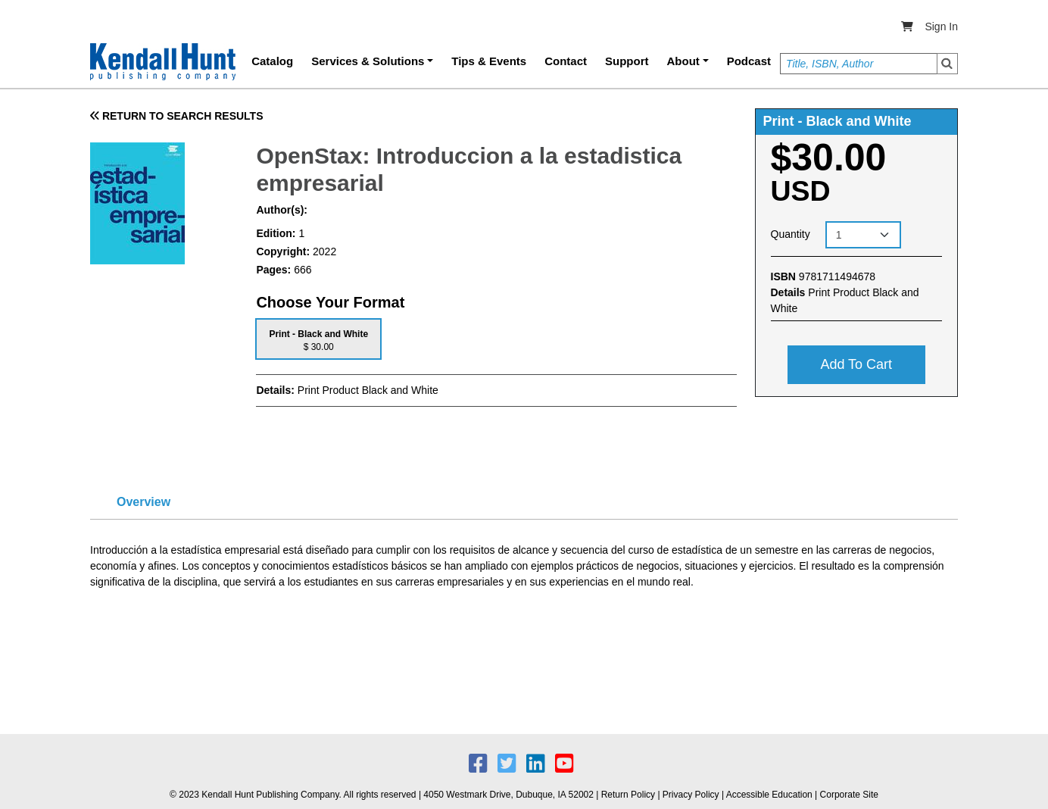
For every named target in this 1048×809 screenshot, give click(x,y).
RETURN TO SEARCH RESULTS (177, 116)
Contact (565, 61)
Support (627, 61)
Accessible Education (769, 794)
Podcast (749, 61)
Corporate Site (849, 794)
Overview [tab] (143, 501)
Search (947, 63)
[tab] (318, 339)
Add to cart (856, 364)
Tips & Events (488, 61)
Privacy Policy (691, 794)
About (683, 61)
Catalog (272, 61)
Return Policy (628, 794)
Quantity (790, 234)
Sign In (941, 26)
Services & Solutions (367, 61)
